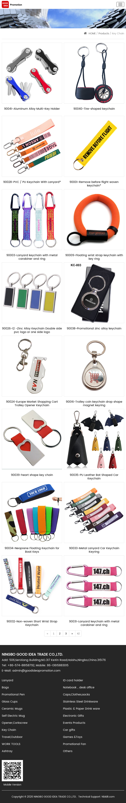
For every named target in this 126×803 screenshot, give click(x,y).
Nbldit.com (108, 797)
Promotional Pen (13, 694)
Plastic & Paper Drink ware (81, 708)
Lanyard (7, 680)
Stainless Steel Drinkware (80, 701)
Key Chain (9, 730)
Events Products (74, 723)
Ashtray (7, 751)
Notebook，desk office (78, 687)
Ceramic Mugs (12, 708)
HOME (92, 33)
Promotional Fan (74, 744)
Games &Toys (72, 737)
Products (103, 33)
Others (67, 751)
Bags (5, 687)
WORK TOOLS (11, 744)
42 (78, 633)
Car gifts (69, 730)
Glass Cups (9, 701)
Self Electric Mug (13, 715)
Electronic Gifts (73, 715)
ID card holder (73, 680)
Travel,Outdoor (12, 737)
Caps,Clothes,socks (76, 694)
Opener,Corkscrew (15, 723)
